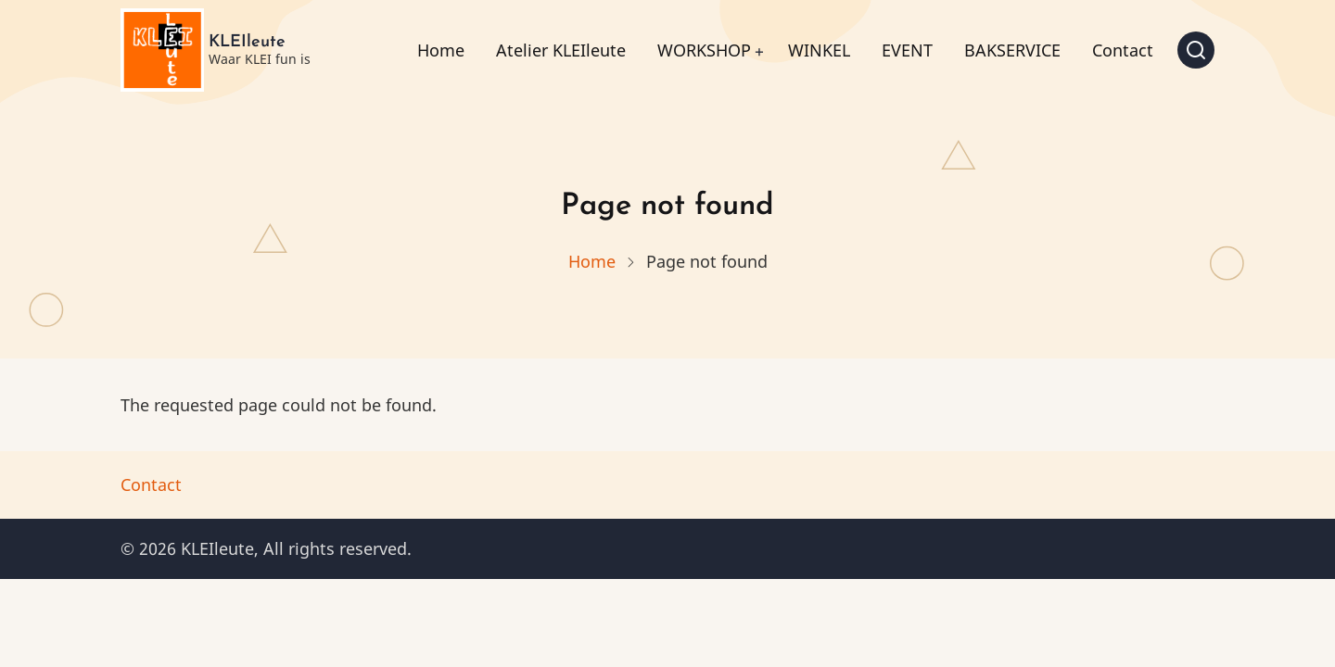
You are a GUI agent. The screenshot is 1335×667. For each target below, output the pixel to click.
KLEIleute (247, 42)
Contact (1122, 50)
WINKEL (819, 50)
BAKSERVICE (1012, 50)
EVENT (907, 50)
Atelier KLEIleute (561, 50)
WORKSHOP (704, 50)
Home (440, 50)
